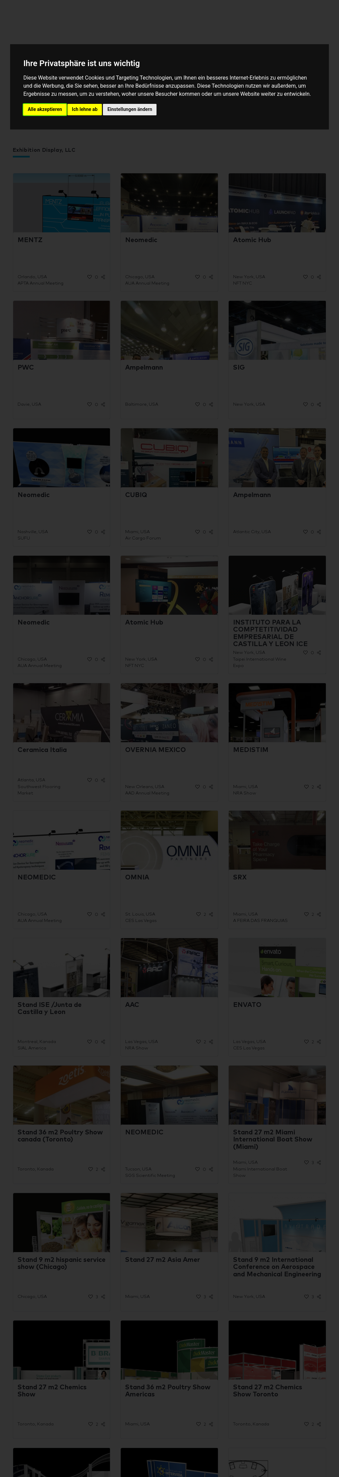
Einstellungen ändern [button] (129, 109)
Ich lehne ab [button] (84, 109)
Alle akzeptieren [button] (45, 109)
